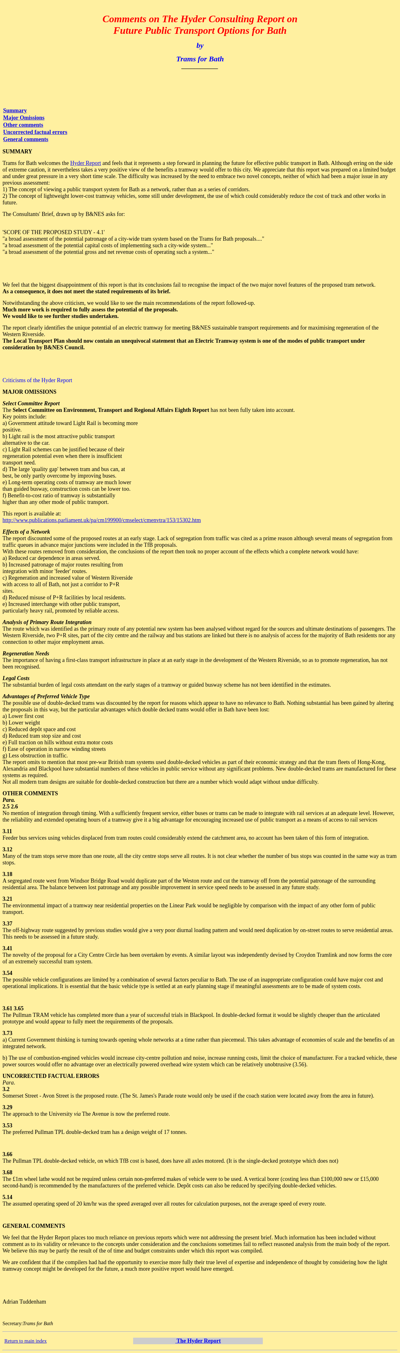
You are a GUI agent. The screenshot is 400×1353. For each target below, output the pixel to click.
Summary (15, 110)
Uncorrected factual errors (35, 132)
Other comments (23, 125)
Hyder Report (85, 163)
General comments (25, 139)
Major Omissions (23, 118)
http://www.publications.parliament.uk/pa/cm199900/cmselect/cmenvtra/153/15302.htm (101, 520)
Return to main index (25, 1341)
